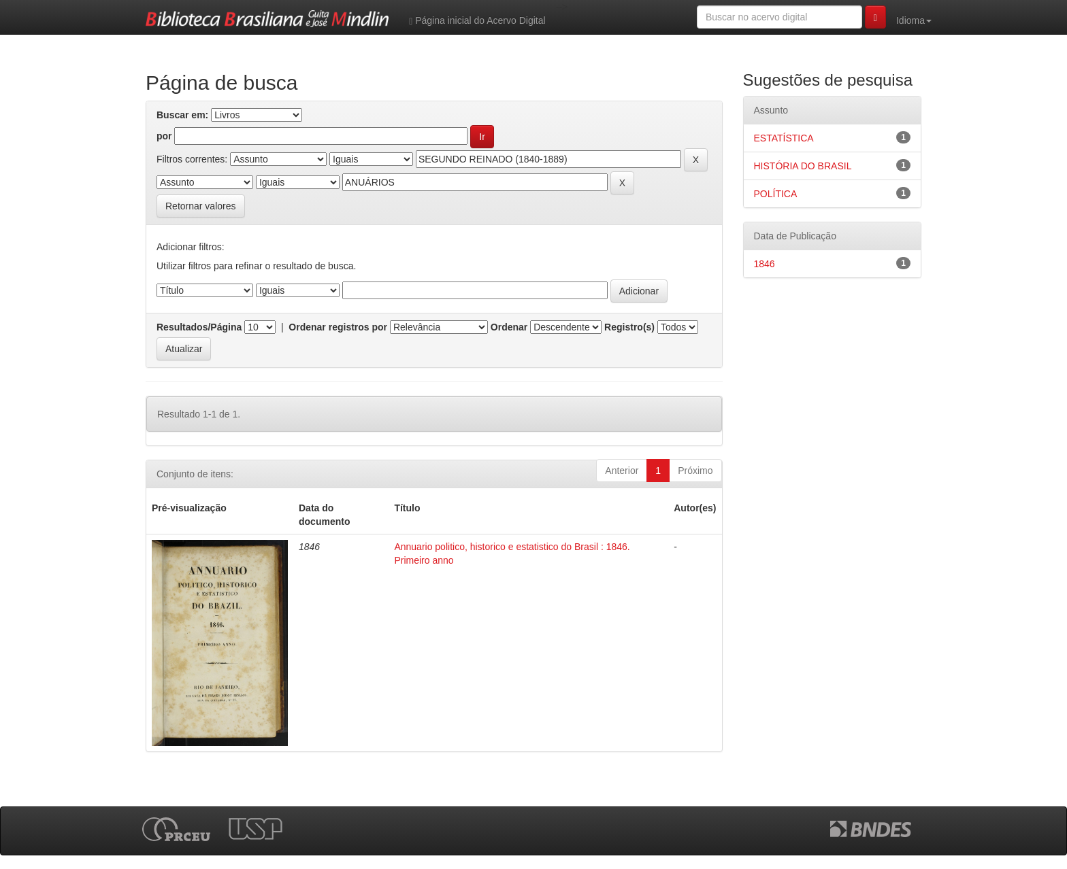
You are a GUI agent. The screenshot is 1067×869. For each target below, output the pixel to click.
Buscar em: (182, 114)
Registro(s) (629, 327)
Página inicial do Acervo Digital (477, 21)
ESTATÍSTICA (784, 138)
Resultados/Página (199, 327)
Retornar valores (200, 206)
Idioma (914, 20)
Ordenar (509, 327)
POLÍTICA (776, 193)
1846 (764, 263)
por (164, 136)
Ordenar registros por (338, 327)
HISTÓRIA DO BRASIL (803, 165)
